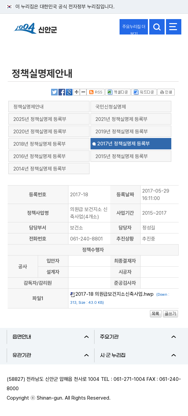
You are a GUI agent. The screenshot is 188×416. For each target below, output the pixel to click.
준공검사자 (125, 283)
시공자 (125, 272)
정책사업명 (38, 213)
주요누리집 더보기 (133, 29)
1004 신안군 (35, 31)
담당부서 (37, 228)
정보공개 (22, 48)
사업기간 (125, 213)
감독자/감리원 (38, 283)
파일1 (37, 298)
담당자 (125, 228)
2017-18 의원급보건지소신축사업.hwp (114, 294)
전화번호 (37, 239)
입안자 (52, 261)
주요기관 (138, 337)
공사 (22, 267)
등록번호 (37, 195)
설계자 (52, 272)
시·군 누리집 (138, 355)
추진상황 (125, 239)
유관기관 (50, 355)
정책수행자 (93, 250)
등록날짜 (125, 195)
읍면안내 (50, 337)
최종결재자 (125, 261)
